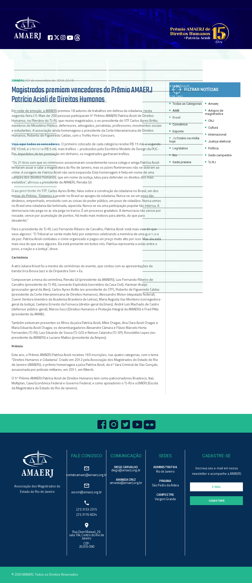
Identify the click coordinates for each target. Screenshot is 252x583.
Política (212, 148)
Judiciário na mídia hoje (184, 140)
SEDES (127, 54)
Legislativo (178, 148)
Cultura (211, 127)
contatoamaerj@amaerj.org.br (86, 474)
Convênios (178, 124)
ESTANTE (193, 54)
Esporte (176, 131)
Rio (173, 155)
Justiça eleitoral (218, 141)
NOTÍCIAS (59, 54)
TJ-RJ (210, 162)
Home (16, 54)
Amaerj (211, 103)
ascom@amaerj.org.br (86, 492)
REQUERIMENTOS (212, 54)
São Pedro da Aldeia (165, 485)
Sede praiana (180, 162)
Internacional (215, 134)
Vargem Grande (165, 498)
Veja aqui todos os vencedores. (36, 143)
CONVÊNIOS (173, 54)
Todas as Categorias (185, 103)
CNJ (209, 120)
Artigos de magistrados (214, 112)
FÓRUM (152, 54)
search (228, 54)
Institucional (35, 54)
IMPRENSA (82, 54)
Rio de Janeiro (165, 471)
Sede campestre (218, 155)
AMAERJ (112, 54)
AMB (174, 110)
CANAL (102, 54)
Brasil (174, 117)
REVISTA (141, 54)
